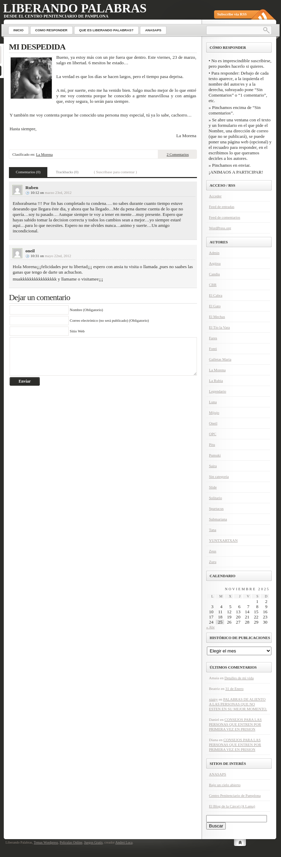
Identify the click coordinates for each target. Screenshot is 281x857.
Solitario (215, 498)
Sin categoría (219, 476)
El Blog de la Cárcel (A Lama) (232, 806)
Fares (213, 338)
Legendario (217, 391)
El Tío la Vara (219, 327)
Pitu (212, 444)
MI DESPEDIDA (37, 46)
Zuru (212, 562)
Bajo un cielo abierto (225, 785)
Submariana (218, 519)
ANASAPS (217, 774)
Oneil (213, 423)
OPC (212, 434)
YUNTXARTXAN (223, 540)
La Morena (44, 154)
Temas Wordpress (46, 842)
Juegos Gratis (93, 842)
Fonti (213, 349)
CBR (212, 285)
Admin (214, 253)
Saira (213, 466)
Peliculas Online (71, 842)
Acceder (215, 196)
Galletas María (220, 359)
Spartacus (216, 508)
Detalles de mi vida (239, 678)
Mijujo (214, 412)
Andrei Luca (123, 842)
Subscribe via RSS (232, 14)
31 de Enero (234, 688)
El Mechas (217, 317)
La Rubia (216, 380)
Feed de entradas (221, 207)
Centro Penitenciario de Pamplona (235, 795)
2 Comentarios (178, 154)
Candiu (214, 274)
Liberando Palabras (75, 8)
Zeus (212, 551)
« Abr (210, 627)
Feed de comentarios (224, 217)
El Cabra (215, 295)
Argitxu (215, 263)
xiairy (213, 699)
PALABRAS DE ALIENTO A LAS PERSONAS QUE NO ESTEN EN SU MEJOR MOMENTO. (238, 704)
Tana (212, 530)
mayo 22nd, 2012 (58, 256)
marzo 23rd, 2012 (58, 192)
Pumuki (215, 455)
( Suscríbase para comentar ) (115, 172)
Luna (213, 402)
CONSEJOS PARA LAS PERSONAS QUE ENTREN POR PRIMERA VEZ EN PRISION (235, 724)
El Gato (215, 306)
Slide (213, 487)
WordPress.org (220, 228)
